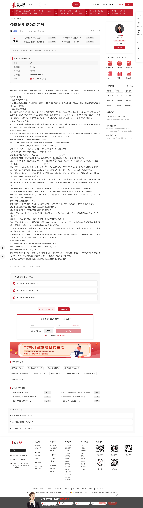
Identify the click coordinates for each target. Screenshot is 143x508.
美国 (38, 11)
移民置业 (122, 13)
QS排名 (118, 105)
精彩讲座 (70, 13)
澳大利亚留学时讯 (56, 373)
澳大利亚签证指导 (73, 373)
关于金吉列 (119, 4)
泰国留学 (52, 450)
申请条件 (119, 91)
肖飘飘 (13, 31)
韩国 (31, 13)
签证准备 (101, 13)
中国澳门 (52, 471)
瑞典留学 (67, 461)
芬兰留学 (67, 464)
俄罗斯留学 (68, 477)
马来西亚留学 (53, 448)
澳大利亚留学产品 (53, 368)
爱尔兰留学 (38, 458)
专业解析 (119, 100)
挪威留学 (67, 458)
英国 (33, 11)
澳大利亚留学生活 (39, 373)
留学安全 (115, 11)
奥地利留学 (68, 474)
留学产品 (62, 11)
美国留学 (37, 445)
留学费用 (110, 91)
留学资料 (93, 11)
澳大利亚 (25, 13)
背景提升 (128, 91)
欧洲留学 (91, 489)
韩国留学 (52, 461)
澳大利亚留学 (38, 466)
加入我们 (83, 469)
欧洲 (35, 13)
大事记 (82, 453)
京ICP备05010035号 (61, 492)
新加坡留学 (53, 445)
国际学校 (62, 13)
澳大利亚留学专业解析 (71, 368)
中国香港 (52, 469)
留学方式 (119, 95)
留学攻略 (18, 11)
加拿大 (49, 11)
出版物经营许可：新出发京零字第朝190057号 (104, 492)
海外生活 (122, 11)
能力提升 (93, 13)
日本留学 (52, 458)
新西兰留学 (38, 469)
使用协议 (83, 458)
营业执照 (83, 461)
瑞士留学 (67, 469)
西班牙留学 (68, 448)
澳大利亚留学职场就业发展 (20, 373)
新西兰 (18, 13)
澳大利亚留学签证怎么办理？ (22, 428)
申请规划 (110, 105)
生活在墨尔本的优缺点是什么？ (24, 397)
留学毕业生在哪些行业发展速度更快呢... (77, 392)
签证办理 (128, 95)
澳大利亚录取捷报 (17, 368)
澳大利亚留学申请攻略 (35, 368)
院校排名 (77, 11)
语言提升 (101, 11)
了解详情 (52, 38)
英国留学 (37, 455)
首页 (11, 18)
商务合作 (83, 456)
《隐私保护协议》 (61, 335)
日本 (43, 11)
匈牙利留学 (68, 472)
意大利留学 (68, 445)
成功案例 (70, 11)
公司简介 (83, 445)
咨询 (47, 392)
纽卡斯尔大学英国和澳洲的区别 (74, 397)
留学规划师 (26, 11)
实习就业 (115, 13)
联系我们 (83, 448)
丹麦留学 (67, 450)
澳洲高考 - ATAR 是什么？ (72, 401)
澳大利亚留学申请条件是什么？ (22, 415)
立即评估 (68, 331)
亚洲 (40, 13)
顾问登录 (83, 466)
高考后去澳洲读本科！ (21, 392)
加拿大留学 (38, 448)
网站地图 (83, 464)
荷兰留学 (67, 466)
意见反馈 (83, 450)
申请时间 (110, 100)
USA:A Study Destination (103, 489)
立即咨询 (64, 309)
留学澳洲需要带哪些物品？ (23, 401)
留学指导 (128, 105)
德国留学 (67, 456)
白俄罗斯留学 (69, 480)
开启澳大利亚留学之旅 (46, 309)
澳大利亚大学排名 (89, 373)
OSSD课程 (78, 13)
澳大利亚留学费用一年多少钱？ (22, 422)
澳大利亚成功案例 (17, 379)
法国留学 (67, 453)
